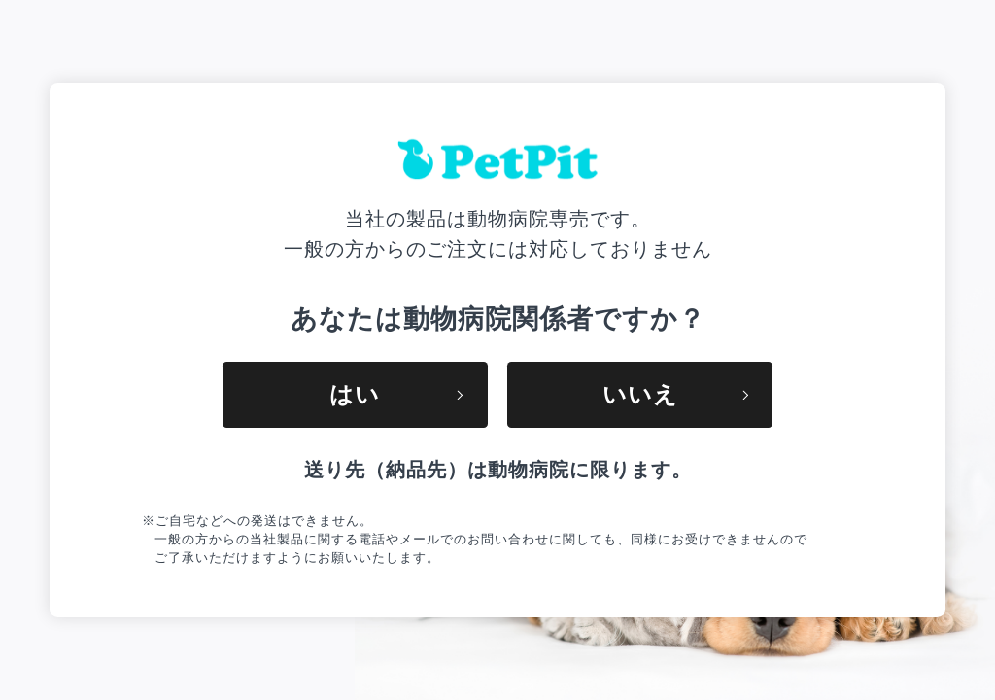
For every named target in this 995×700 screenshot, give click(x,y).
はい (396, 394)
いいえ (675, 394)
